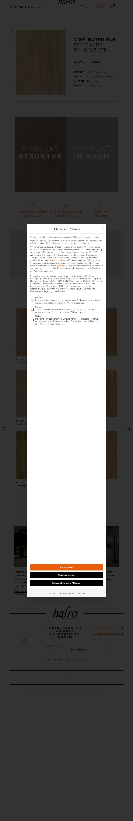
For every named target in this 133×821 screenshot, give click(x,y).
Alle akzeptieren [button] (66, 567)
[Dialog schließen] (103, 227)
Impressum (82, 593)
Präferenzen (51, 593)
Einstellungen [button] (61, 265)
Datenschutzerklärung (58, 260)
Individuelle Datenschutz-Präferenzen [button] (66, 583)
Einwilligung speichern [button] (66, 575)
